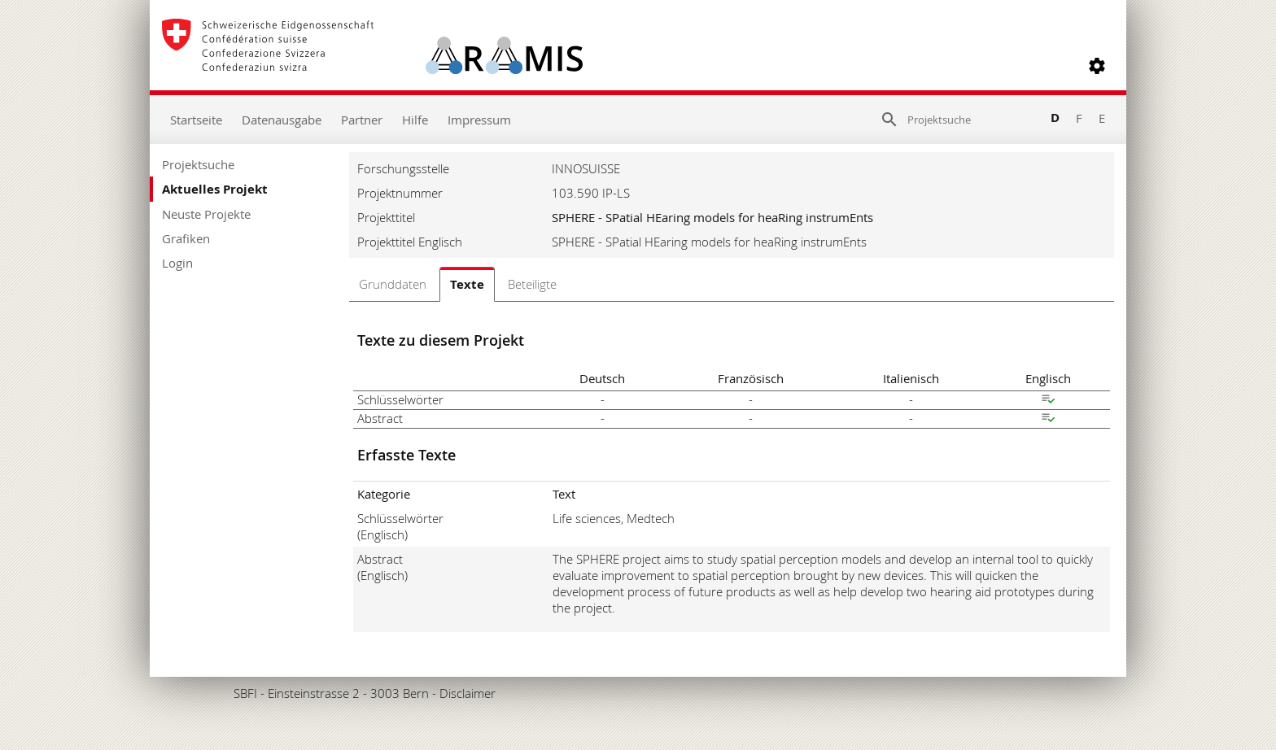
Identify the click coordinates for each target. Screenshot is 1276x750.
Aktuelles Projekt (215, 189)
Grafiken (186, 238)
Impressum (479, 119)
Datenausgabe (281, 119)
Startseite (196, 119)
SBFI (245, 693)
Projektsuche (198, 164)
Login (177, 263)
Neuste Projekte (206, 214)
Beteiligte (532, 284)
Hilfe (415, 119)
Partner (361, 119)
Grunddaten (392, 284)
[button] (1097, 66)
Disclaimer (467, 693)
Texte (467, 284)
